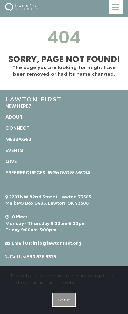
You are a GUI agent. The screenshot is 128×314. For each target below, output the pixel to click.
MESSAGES (18, 139)
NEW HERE (16, 106)
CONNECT (17, 128)
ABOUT (14, 117)
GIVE (11, 161)
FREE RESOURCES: (47, 172)
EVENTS (14, 150)
